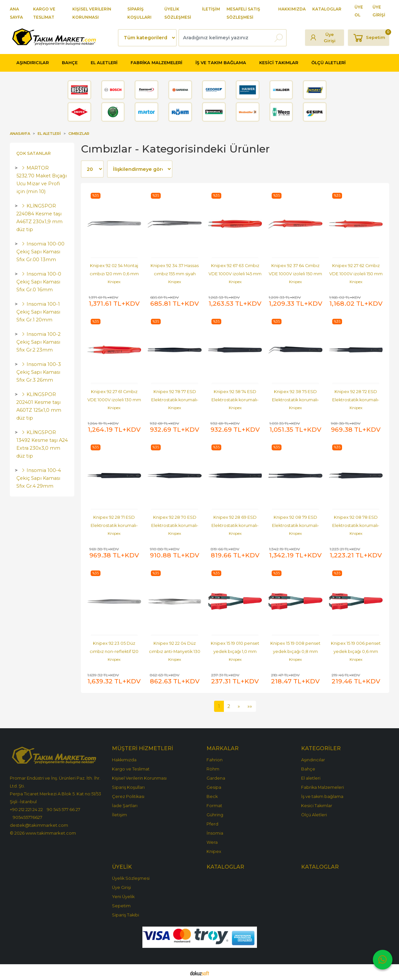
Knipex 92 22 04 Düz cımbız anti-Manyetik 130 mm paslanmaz (175, 647)
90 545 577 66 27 (63, 803)
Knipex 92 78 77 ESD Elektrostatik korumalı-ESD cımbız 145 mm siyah (175, 398)
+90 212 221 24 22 (26, 803)
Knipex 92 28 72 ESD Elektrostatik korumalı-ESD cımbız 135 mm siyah (356, 398)
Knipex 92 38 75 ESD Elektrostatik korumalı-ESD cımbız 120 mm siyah (295, 398)
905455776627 (27, 811)
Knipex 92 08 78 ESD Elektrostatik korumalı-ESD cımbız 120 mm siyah (356, 522)
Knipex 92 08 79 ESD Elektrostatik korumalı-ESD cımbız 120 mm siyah (295, 522)
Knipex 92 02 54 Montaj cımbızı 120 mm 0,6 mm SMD (115, 273)
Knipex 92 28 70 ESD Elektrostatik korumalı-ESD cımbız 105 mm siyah (174, 522)
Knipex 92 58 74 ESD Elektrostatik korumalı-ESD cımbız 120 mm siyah (235, 398)
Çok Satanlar (33, 153)
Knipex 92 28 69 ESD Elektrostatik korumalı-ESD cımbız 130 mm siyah (235, 522)
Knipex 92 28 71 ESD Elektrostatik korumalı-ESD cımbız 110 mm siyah (114, 522)
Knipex (114, 281)
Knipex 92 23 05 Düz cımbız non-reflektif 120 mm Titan (114, 647)
